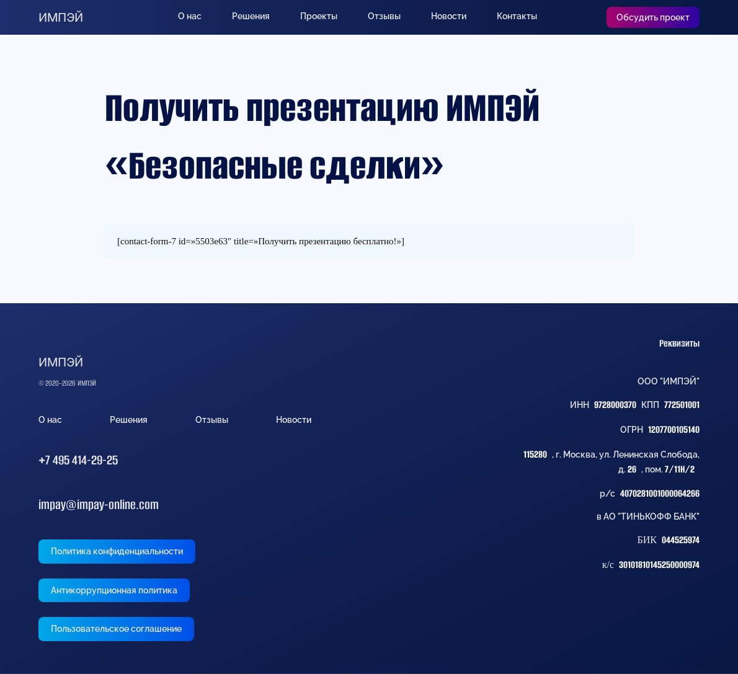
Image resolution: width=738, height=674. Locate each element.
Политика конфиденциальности (117, 551)
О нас (190, 16)
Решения (251, 16)
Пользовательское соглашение (116, 629)
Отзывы (384, 16)
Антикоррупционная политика (114, 590)
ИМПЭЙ (60, 17)
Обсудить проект (653, 17)
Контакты (517, 16)
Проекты (318, 16)
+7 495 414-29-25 (78, 460)
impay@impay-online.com (98, 504)
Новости (448, 16)
